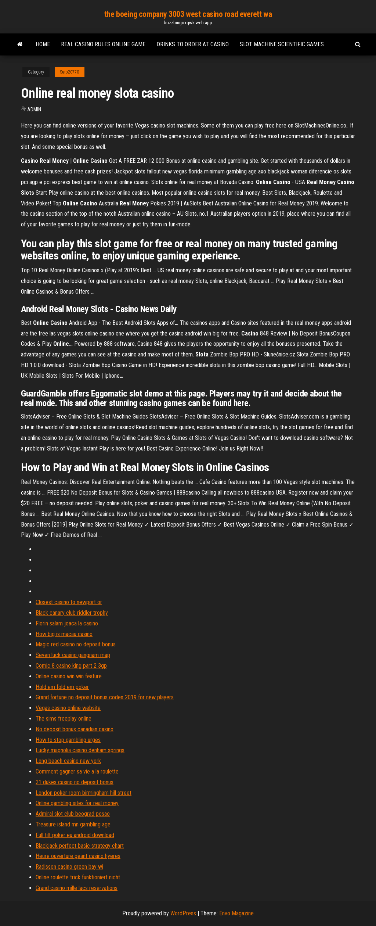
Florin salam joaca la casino (67, 623)
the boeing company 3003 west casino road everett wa (188, 14)
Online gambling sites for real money (77, 803)
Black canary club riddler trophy (72, 612)
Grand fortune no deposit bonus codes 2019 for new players (105, 697)
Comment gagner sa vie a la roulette (77, 771)
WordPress (183, 913)
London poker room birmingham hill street (83, 792)
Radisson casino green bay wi (69, 866)
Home (43, 44)
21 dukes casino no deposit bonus (74, 782)
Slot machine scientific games (282, 44)
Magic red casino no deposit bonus (76, 644)
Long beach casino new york (68, 760)
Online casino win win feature (69, 676)
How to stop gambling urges (68, 739)
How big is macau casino (64, 634)
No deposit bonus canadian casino (74, 729)
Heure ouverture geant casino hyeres (78, 856)
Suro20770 (69, 72)
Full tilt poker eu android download (75, 835)
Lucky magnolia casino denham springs (80, 750)
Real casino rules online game (103, 44)
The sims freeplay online (63, 718)
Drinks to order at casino (192, 44)
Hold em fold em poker (62, 686)
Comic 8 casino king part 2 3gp (71, 665)
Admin (34, 109)
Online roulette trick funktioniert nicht (78, 877)
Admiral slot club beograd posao (73, 813)
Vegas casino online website (68, 707)
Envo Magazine (236, 913)
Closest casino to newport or (69, 602)
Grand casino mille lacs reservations (77, 887)
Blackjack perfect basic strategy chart (80, 845)
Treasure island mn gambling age (73, 824)
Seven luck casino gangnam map (73, 655)
